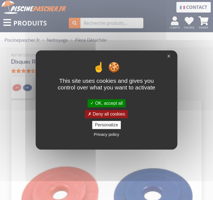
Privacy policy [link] (106, 134)
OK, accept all (106, 103)
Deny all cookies (106, 114)
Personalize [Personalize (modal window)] (106, 124)
